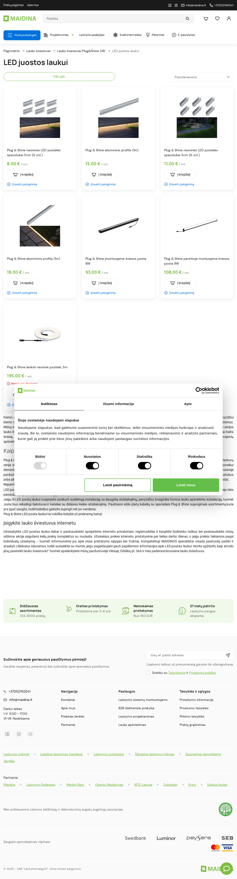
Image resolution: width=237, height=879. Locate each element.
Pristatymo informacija (196, 700)
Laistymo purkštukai (109, 754)
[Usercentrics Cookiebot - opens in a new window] (199, 390)
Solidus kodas (217, 785)
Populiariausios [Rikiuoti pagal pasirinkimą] (202, 77)
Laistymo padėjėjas (92, 35)
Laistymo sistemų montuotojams (143, 700)
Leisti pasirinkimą (118, 485)
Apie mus (68, 708)
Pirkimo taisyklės (192, 716)
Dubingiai (170, 785)
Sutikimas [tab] (49, 404)
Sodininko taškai (127, 35)
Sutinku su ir (184, 673)
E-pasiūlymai (183, 35)
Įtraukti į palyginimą (22, 184)
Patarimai (155, 35)
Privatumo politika (202, 673)
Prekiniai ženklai (72, 716)
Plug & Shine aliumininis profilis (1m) (111, 150)
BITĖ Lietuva (143, 785)
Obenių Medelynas (109, 785)
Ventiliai (9, 761)
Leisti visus (186, 485)
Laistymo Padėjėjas (40, 785)
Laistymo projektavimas (136, 716)
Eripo (192, 785)
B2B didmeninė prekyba (136, 708)
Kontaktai (68, 700)
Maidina (9, 785)
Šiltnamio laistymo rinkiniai (154, 754)
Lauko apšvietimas (132, 725)
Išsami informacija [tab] (118, 404)
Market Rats (75, 785)
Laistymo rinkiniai (16, 754)
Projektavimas (58, 35)
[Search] (114, 18)
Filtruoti (59, 76)
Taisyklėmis (176, 673)
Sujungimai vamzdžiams (203, 754)
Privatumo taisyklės (194, 708)
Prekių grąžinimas (193, 725)
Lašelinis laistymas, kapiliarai (61, 754)
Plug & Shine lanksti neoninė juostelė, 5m (37, 367)
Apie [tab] (188, 404)
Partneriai (68, 725)
